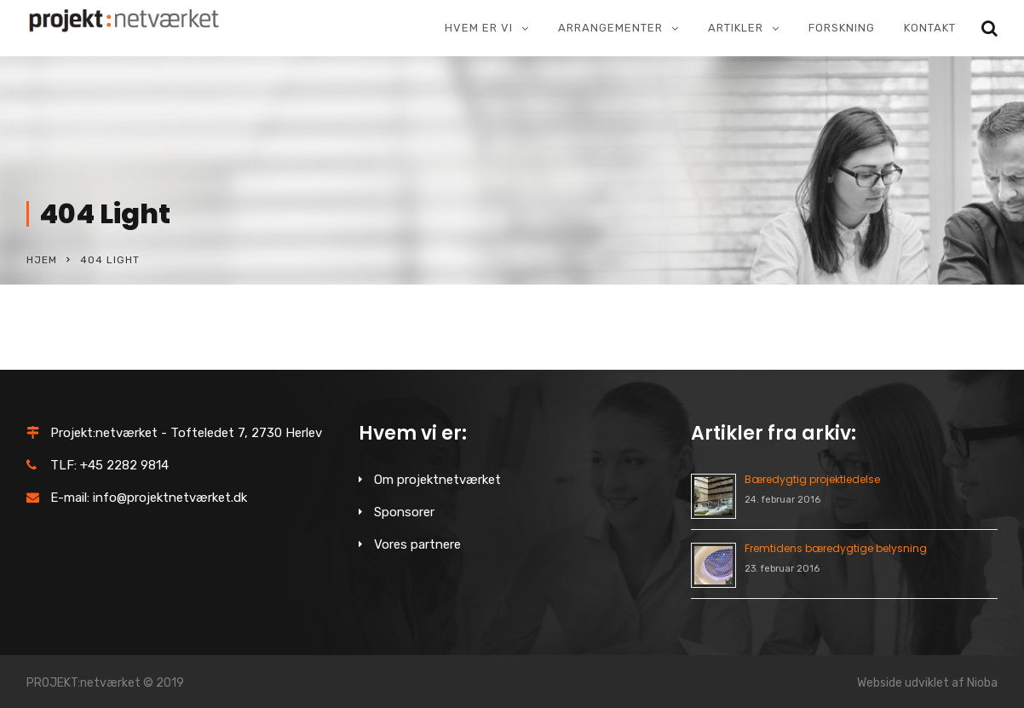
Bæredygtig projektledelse (812, 479)
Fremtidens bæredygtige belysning (836, 548)
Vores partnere (417, 544)
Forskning (841, 27)
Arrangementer (610, 27)
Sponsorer (404, 512)
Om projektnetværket (437, 479)
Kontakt (930, 27)
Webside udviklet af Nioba (927, 683)
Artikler (735, 27)
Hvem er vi (479, 27)
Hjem (41, 260)
